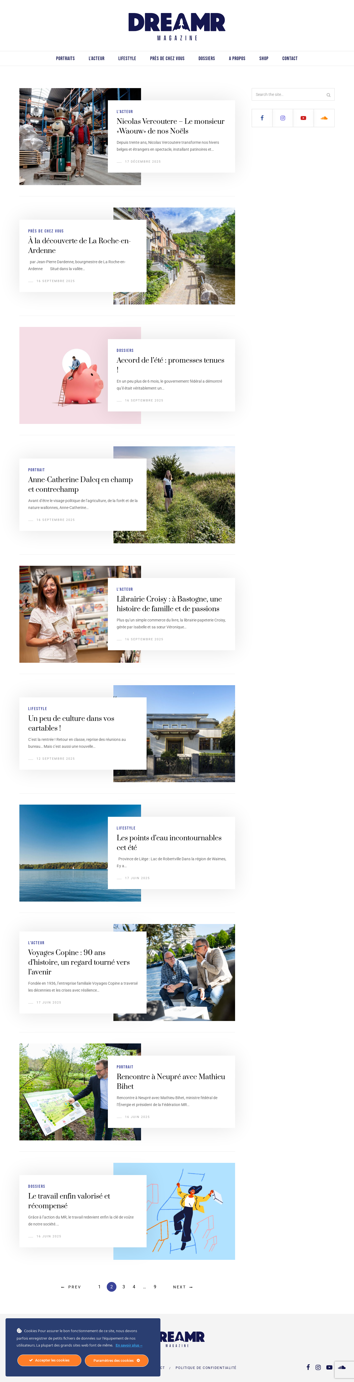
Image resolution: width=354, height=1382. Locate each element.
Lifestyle (127, 59)
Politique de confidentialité (206, 1368)
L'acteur (125, 111)
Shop (264, 59)
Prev (74, 1287)
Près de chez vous (167, 59)
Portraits (65, 59)
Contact (290, 59)
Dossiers (207, 59)
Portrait (36, 470)
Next (179, 1287)
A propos (237, 59)
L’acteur (97, 59)
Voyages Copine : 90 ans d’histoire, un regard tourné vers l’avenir (79, 962)
